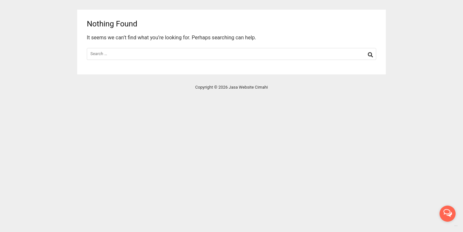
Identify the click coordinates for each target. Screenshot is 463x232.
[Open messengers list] (448, 214)
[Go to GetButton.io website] (447, 225)
